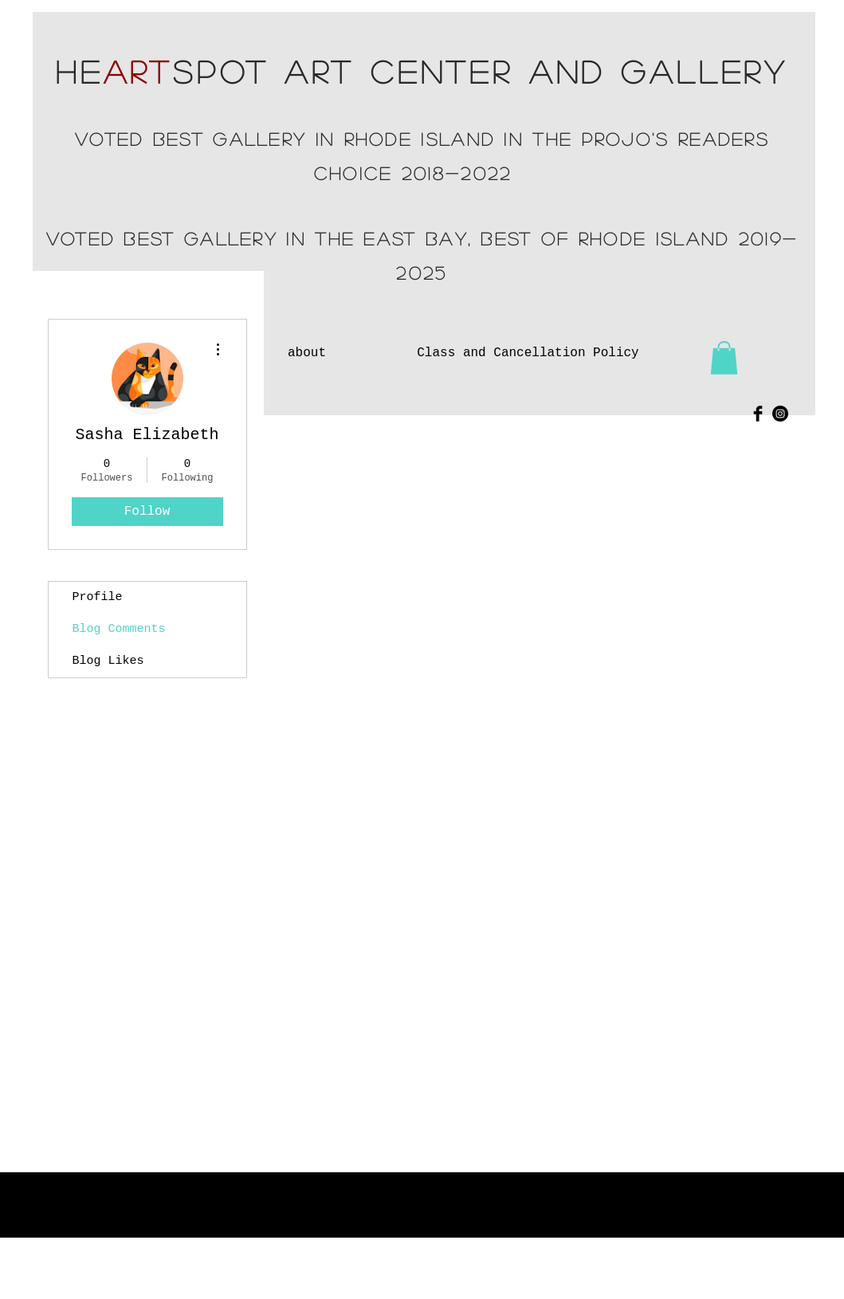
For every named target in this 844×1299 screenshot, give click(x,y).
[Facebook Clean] (773, 1013)
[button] (724, 358)
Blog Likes (108, 661)
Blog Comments (119, 629)
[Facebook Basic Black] (758, 414)
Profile (98, 597)
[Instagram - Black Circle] (780, 414)
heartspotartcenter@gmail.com (660, 1073)
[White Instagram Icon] (793, 1013)
